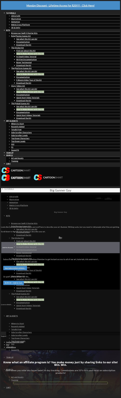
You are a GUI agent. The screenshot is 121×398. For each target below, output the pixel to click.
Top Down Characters (20, 138)
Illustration (16, 19)
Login (99, 198)
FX (12, 147)
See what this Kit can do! (26, 39)
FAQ (7, 345)
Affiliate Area (11, 347)
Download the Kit (23, 45)
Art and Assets (17, 158)
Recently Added (17, 126)
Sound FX (15, 150)
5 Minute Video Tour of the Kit (29, 80)
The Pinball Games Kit (20, 103)
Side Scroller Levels (19, 135)
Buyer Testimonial (24, 62)
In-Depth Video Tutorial (26, 56)
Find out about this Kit (26, 51)
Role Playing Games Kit (21, 36)
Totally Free (16, 129)
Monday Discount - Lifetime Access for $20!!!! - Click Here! (61, 5)
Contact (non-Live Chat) (15, 342)
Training (14, 161)
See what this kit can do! (26, 71)
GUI (12, 144)
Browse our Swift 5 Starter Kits (24, 33)
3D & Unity (15, 27)
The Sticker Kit (17, 48)
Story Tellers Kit (18, 86)
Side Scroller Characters (21, 132)
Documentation (23, 42)
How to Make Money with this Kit (30, 53)
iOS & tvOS (15, 16)
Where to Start (17, 124)
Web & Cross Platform (20, 24)
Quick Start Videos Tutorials (28, 115)
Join (108, 198)
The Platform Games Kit (21, 68)
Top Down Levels (18, 141)
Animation (15, 22)
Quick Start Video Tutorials (27, 97)
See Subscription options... (15, 268)
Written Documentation (26, 59)
